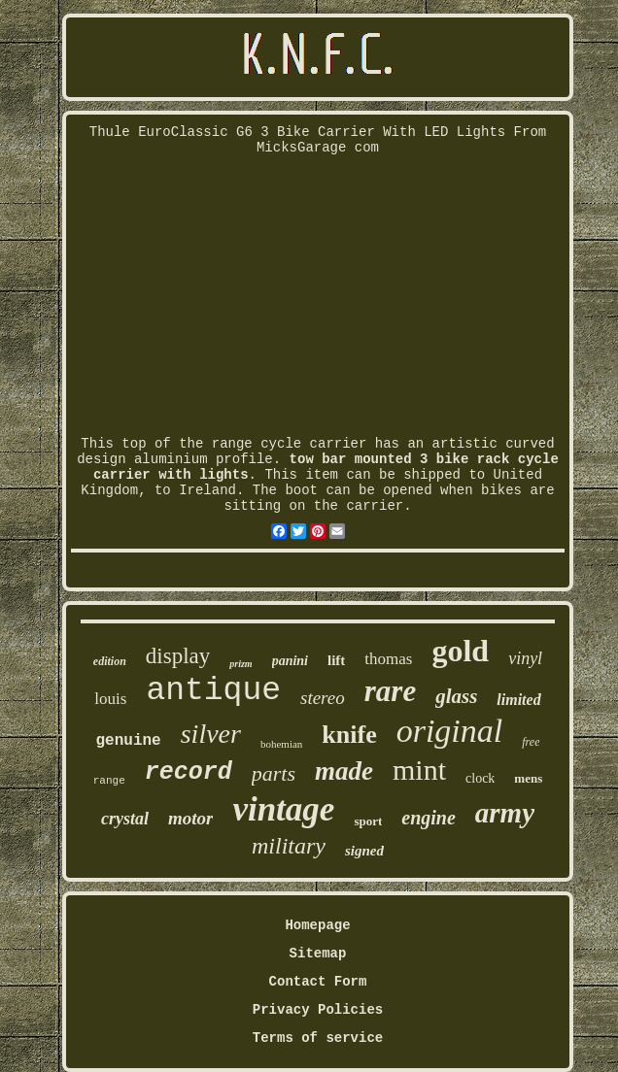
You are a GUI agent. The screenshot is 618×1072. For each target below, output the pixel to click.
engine (428, 817)
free (530, 742)
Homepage (317, 925)
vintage (283, 809)
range (109, 781)
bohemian (281, 744)
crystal (125, 818)
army (504, 812)
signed (364, 850)
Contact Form (318, 981)
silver (211, 734)
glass (456, 696)
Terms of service (318, 1038)
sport (368, 821)
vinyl (525, 658)
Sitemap (318, 953)
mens (528, 778)
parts (273, 773)
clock (480, 778)
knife (349, 734)
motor (190, 818)
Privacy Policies (318, 1010)
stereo (322, 697)
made (344, 771)
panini (290, 660)
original (449, 731)
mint (419, 770)
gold (460, 650)
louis (110, 698)
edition (109, 661)
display (178, 656)
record (188, 772)
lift (336, 660)
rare (390, 691)
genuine (128, 741)
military (289, 845)
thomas (388, 659)
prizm (240, 663)
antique (213, 691)
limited (518, 699)
